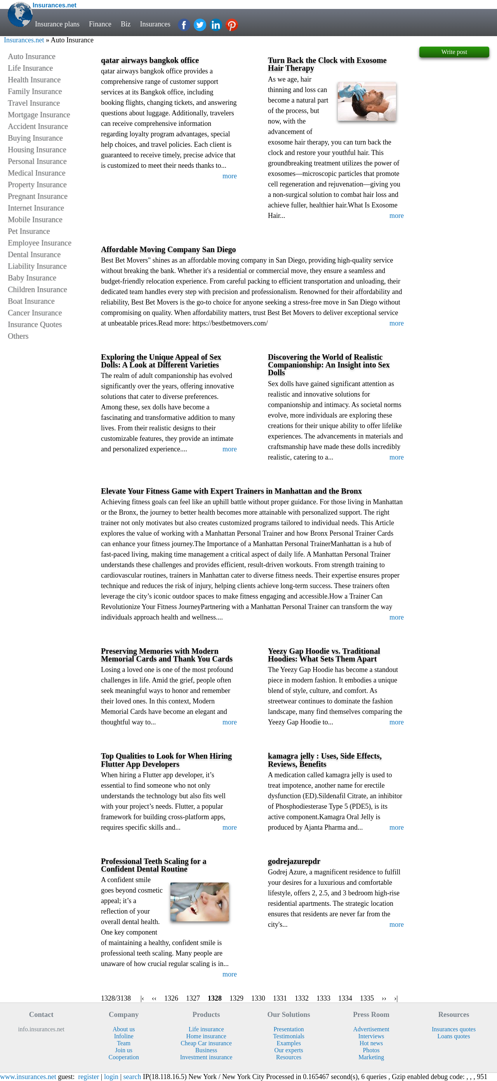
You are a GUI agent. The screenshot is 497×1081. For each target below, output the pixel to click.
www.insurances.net (28, 1077)
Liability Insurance (37, 266)
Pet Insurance (29, 231)
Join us (123, 1050)
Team (123, 1043)
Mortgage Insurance (39, 114)
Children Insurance (37, 289)
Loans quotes (454, 1036)
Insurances (155, 24)
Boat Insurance (31, 301)
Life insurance (206, 1029)
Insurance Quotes (35, 324)
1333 (323, 998)
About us (124, 1029)
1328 (215, 998)
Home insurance (206, 1036)
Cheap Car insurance (206, 1043)
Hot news (371, 1043)
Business (206, 1050)
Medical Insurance (36, 173)
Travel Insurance (34, 103)
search (132, 1077)
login (111, 1077)
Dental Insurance (34, 254)
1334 (345, 998)
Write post (454, 52)
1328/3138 (115, 998)
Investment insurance (206, 1057)
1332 (302, 998)
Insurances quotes (454, 1029)
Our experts (289, 1050)
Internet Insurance (36, 208)
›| (396, 998)
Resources (288, 1057)
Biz (126, 24)
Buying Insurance (35, 138)
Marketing (371, 1057)
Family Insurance (35, 91)
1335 (367, 998)
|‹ (142, 998)
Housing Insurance (37, 149)
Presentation (289, 1029)
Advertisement (371, 1029)
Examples (288, 1043)
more (229, 176)
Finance (100, 24)
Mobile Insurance (35, 219)
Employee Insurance (39, 242)
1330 (258, 998)
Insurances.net (24, 40)
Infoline (124, 1036)
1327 (193, 998)
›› (384, 998)
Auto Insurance (32, 56)
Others (18, 336)
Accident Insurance (38, 126)
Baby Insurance (32, 277)
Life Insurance (30, 68)
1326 (171, 998)
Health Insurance (34, 79)
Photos (371, 1050)
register (88, 1077)
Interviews (371, 1036)
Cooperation (124, 1057)
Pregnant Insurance (38, 196)
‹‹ (154, 998)
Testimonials (288, 1036)
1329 (236, 998)
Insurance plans (57, 24)
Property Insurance (37, 184)
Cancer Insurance (35, 312)
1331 (280, 998)
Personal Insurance (37, 161)
